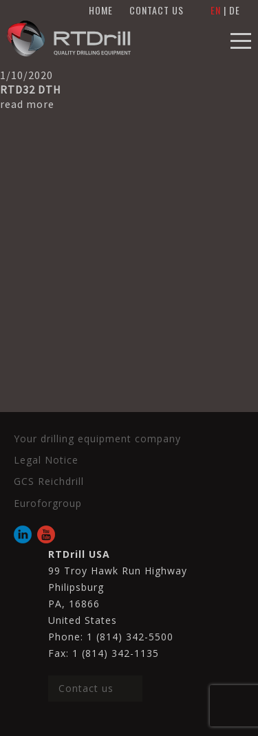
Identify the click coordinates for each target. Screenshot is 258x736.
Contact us (86, 688)
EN (216, 10)
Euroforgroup (48, 503)
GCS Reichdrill (49, 481)
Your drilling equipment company (97, 438)
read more (27, 104)
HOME (101, 10)
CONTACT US (156, 10)
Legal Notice (46, 459)
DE (234, 10)
